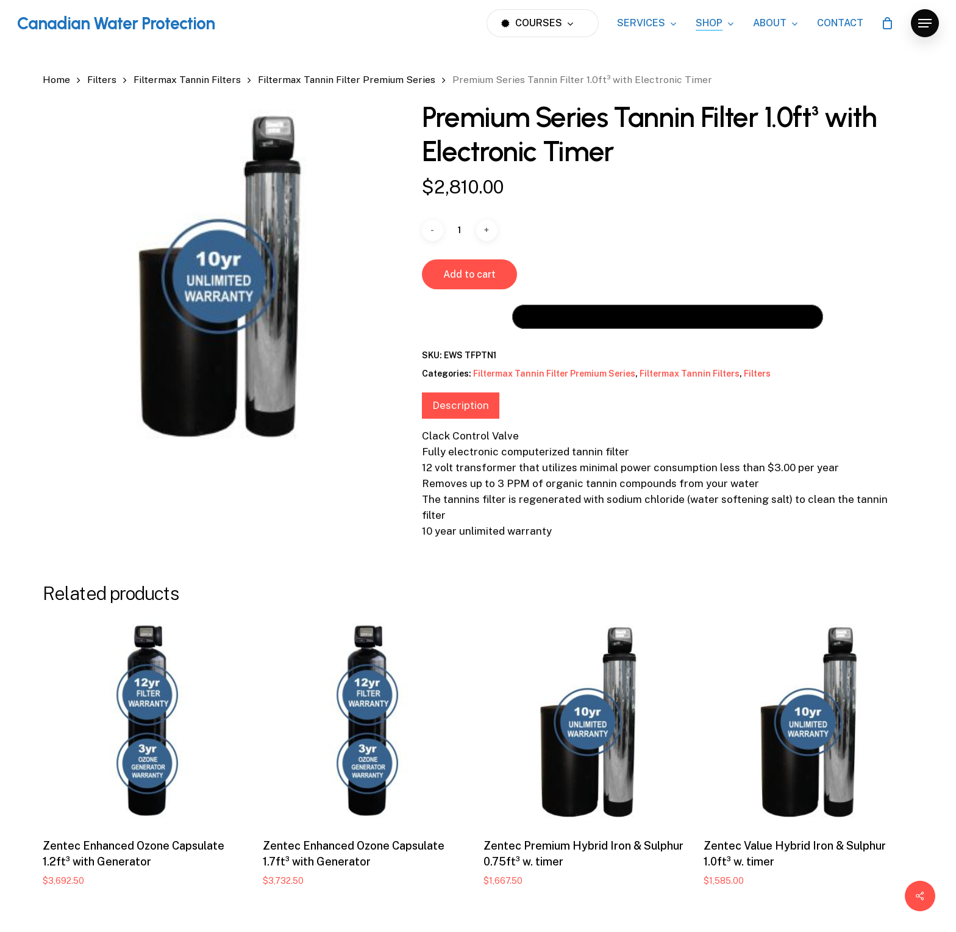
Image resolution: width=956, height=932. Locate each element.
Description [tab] (460, 405)
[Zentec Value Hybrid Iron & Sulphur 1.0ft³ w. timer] (808, 722)
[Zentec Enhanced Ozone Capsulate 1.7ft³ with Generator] (367, 722)
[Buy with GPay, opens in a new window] (667, 317)
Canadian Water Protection (116, 23)
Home (56, 79)
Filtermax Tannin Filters (187, 79)
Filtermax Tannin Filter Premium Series (346, 79)
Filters (101, 79)
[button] (925, 23)
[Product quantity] (460, 230)
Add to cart (469, 274)
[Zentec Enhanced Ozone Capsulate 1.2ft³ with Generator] (147, 722)
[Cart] (887, 23)
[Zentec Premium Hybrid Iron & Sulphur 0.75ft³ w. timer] (588, 722)
